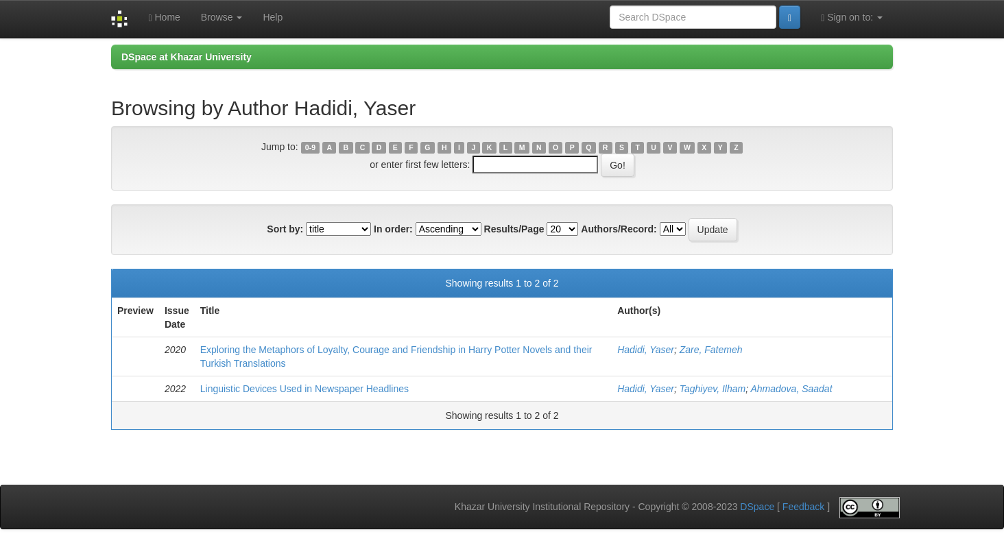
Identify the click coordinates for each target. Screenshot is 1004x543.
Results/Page (514, 229)
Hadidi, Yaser (645, 349)
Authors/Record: (618, 229)
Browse (222, 17)
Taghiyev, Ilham (713, 388)
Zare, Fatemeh (711, 349)
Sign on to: (852, 17)
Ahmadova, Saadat (791, 388)
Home (164, 17)
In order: (393, 229)
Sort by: (285, 229)
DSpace (757, 506)
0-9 (310, 147)
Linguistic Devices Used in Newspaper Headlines (304, 388)
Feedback (803, 506)
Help (273, 17)
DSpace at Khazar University (186, 56)
